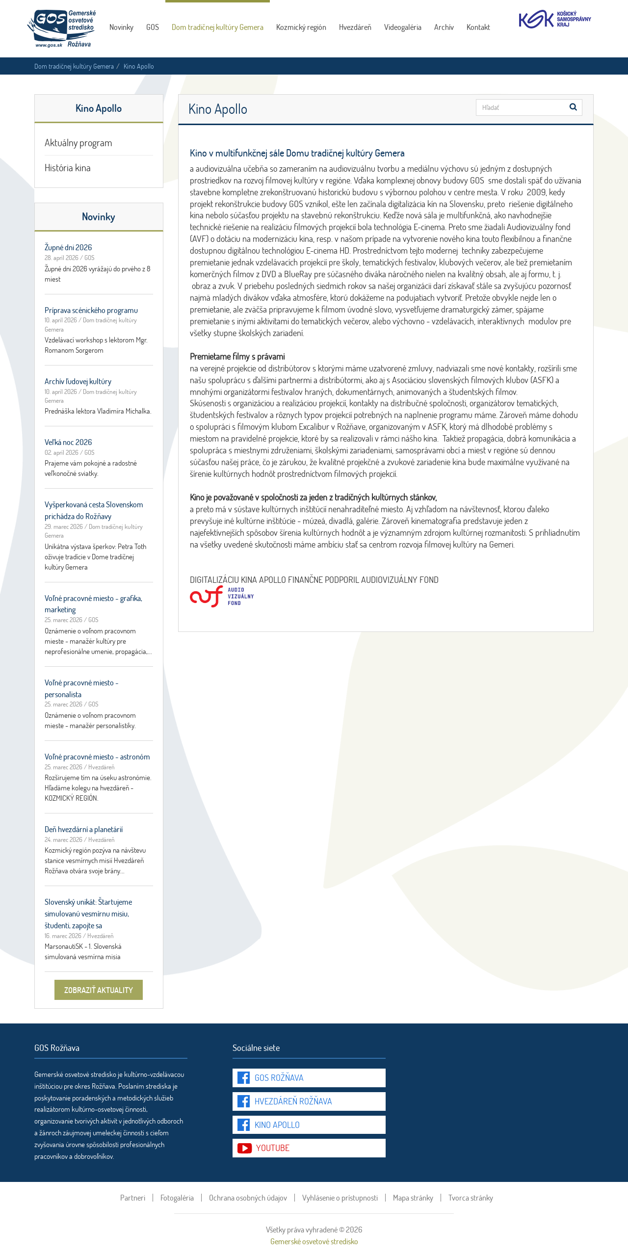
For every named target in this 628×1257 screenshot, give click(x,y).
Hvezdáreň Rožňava (293, 1101)
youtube (272, 1147)
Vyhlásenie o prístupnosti (340, 1198)
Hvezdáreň (355, 27)
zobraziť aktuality (98, 990)
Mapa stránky (413, 1198)
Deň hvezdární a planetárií (84, 829)
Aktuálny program (78, 142)
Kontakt (478, 27)
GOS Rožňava (279, 1077)
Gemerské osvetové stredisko (314, 1241)
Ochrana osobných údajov (248, 1198)
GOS (152, 27)
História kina (68, 167)
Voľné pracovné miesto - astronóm (97, 756)
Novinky (121, 27)
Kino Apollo (277, 1124)
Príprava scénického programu (91, 310)
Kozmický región (301, 27)
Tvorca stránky (470, 1198)
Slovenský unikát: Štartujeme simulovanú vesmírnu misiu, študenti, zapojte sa (88, 913)
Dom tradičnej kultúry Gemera (217, 27)
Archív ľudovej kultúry (78, 381)
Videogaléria (402, 27)
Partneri (132, 1198)
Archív (444, 27)
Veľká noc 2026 (68, 442)
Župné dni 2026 (68, 247)
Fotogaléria (177, 1198)
